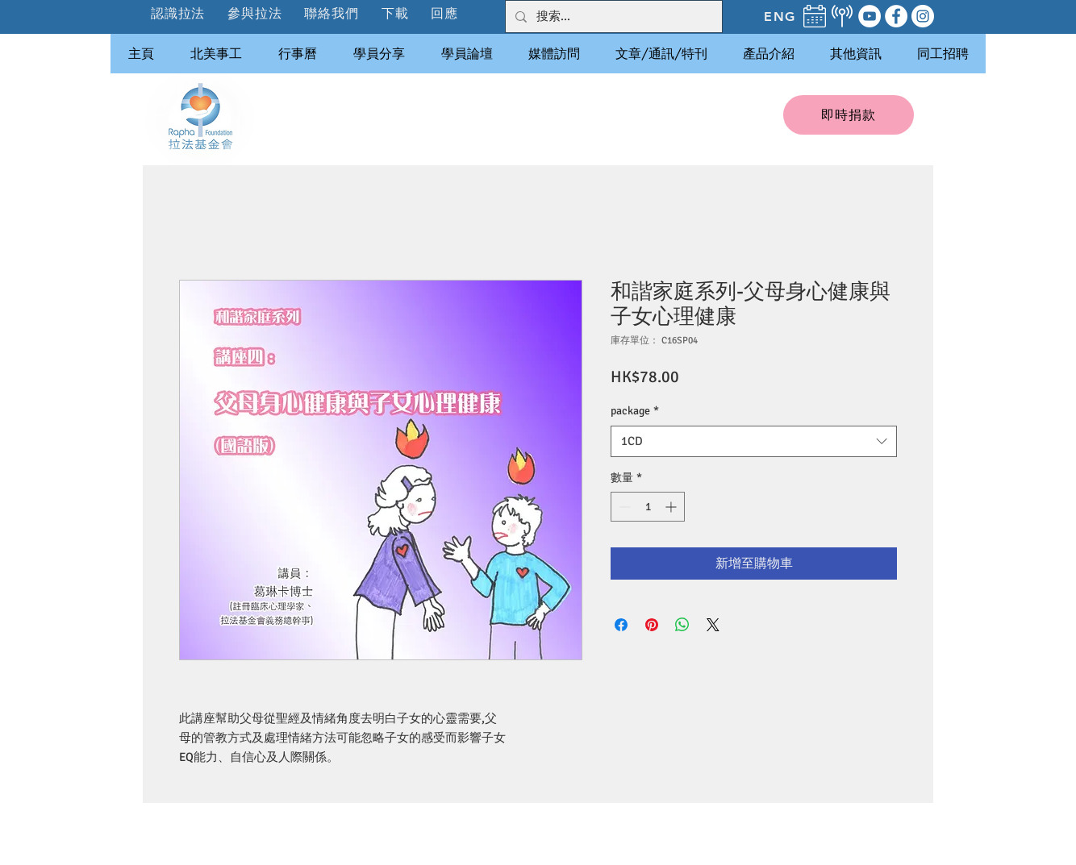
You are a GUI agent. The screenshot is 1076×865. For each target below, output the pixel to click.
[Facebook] (896, 16)
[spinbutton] (647, 507)
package (635, 411)
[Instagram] (922, 16)
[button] (255, 13)
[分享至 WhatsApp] (682, 624)
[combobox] (754, 441)
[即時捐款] (848, 115)
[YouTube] (869, 16)
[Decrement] (623, 507)
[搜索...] (612, 16)
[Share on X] (713, 624)
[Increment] (672, 507)
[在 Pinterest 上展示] (651, 624)
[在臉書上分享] (621, 624)
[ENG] (780, 16)
